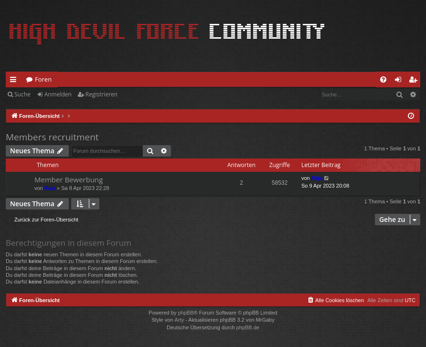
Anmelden (58, 94)
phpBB (185, 312)
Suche (22, 94)
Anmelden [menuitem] (400, 81)
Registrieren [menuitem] (415, 81)
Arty (179, 320)
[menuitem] (383, 79)
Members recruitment (52, 137)
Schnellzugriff (15, 81)
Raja (49, 188)
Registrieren (101, 94)
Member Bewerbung (68, 179)
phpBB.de (247, 327)
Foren (43, 79)
